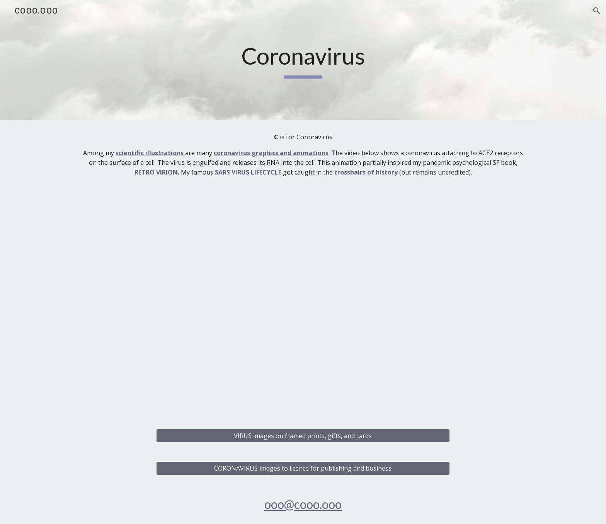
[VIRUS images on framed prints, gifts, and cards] (303, 435)
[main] (303, 60)
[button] (596, 11)
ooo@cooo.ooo (303, 504)
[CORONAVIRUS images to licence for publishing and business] (303, 468)
